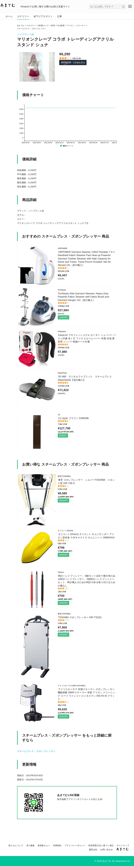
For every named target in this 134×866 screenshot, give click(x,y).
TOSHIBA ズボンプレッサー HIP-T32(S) (80, 617)
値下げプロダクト (43, 16)
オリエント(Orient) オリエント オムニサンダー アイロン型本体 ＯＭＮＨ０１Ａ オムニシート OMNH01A (86, 536)
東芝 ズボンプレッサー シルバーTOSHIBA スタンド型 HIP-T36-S (86, 481)
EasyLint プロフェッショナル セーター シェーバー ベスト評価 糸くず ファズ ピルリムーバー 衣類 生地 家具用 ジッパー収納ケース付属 (87, 338)
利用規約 (57, 845)
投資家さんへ (44, 845)
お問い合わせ (106, 849)
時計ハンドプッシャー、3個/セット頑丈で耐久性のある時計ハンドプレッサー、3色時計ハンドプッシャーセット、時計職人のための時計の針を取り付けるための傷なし (86, 581)
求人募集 (30, 845)
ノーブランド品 (25, 34)
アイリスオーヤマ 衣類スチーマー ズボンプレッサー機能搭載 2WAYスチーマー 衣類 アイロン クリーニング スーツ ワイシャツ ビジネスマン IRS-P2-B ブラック (86, 694)
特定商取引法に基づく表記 (101, 845)
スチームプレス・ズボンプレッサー (36, 751)
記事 (59, 16)
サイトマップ (123, 845)
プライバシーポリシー (75, 845)
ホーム (9, 16)
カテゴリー (23, 16)
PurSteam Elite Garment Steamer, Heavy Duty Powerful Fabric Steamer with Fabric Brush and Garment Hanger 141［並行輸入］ (83, 296)
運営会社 (93, 849)
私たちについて (16, 845)
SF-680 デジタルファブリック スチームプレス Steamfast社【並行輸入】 (86, 378)
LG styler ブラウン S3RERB (73, 418)
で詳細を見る (73, 62)
